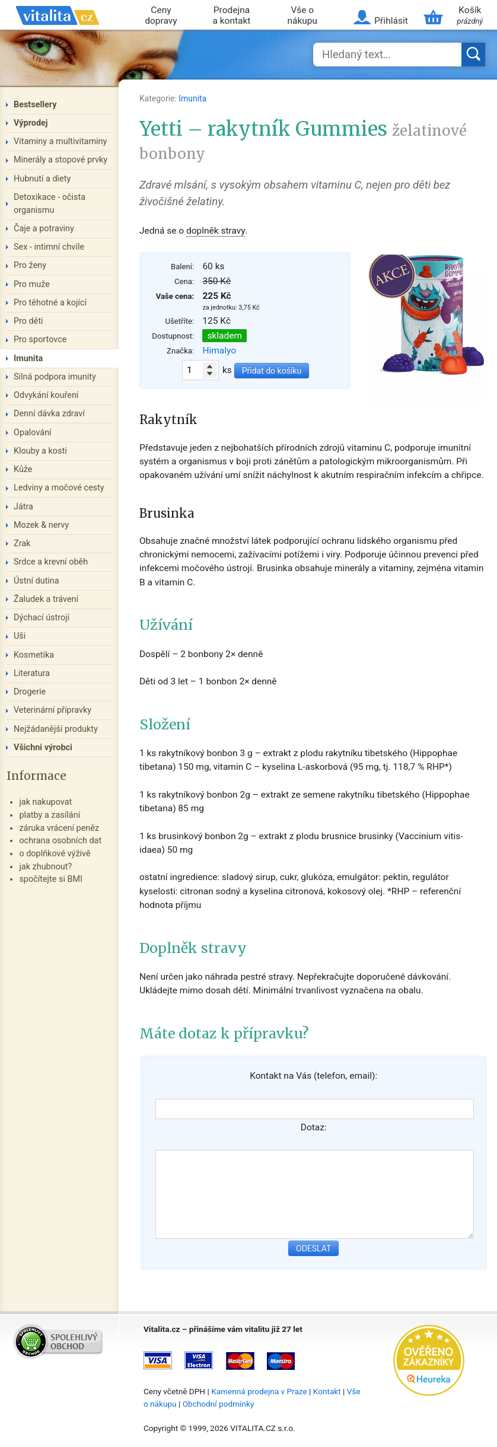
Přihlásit (390, 20)
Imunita (192, 98)
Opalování (33, 433)
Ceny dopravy (161, 16)
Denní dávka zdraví (49, 414)
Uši (20, 636)
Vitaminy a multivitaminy (60, 141)
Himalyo (219, 350)
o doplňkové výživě (54, 854)
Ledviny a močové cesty (59, 488)
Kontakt (327, 1391)
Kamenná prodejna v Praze (259, 1391)
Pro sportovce (40, 339)
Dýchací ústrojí (41, 618)
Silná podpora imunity (55, 377)
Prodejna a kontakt (231, 16)
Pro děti (28, 321)
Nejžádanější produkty (56, 729)
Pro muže (32, 284)
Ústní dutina (36, 581)
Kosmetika (34, 655)
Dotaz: (314, 1127)
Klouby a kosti (40, 451)
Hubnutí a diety (42, 179)
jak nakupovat (45, 802)
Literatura (32, 673)
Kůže (23, 469)
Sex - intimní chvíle (49, 247)
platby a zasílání (49, 815)
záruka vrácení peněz (59, 828)
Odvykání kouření (46, 395)
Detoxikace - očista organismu (49, 203)
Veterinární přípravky (52, 710)
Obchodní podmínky (218, 1403)
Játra (23, 507)
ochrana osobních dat (60, 841)
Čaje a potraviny (44, 229)
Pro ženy (30, 265)
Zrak (22, 543)
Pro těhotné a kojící (50, 303)
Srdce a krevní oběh (51, 562)
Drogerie (30, 692)
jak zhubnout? (45, 867)
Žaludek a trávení (46, 599)
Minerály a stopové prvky (60, 160)
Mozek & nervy (41, 525)
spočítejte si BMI (50, 879)
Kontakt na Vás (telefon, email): (313, 1075)
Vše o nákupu (302, 16)
